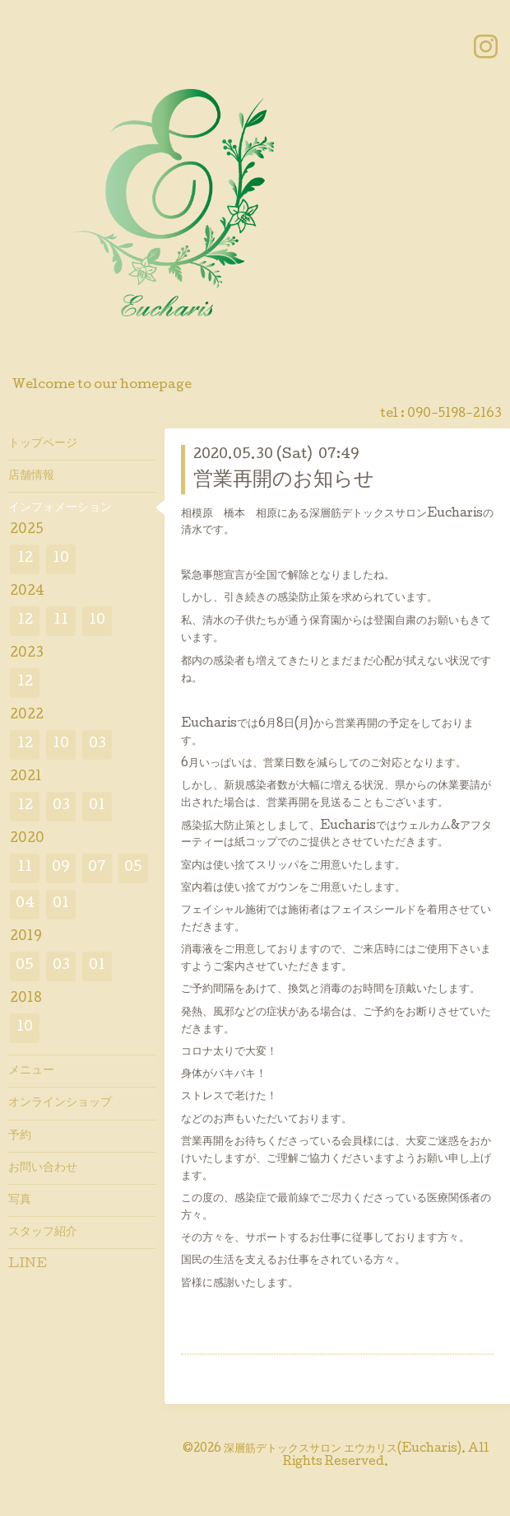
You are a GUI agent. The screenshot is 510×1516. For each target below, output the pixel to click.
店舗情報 (31, 476)
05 (133, 868)
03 (97, 744)
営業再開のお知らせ (283, 481)
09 (61, 868)
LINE (27, 1264)
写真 (19, 1200)
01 (97, 806)
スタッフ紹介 (42, 1232)
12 (25, 559)
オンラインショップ (60, 1103)
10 (61, 559)
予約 (19, 1136)
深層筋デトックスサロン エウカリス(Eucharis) (342, 1449)
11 (60, 621)
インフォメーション (60, 508)
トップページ (42, 444)
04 (25, 904)
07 (97, 868)
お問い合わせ (42, 1168)
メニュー (31, 1071)
